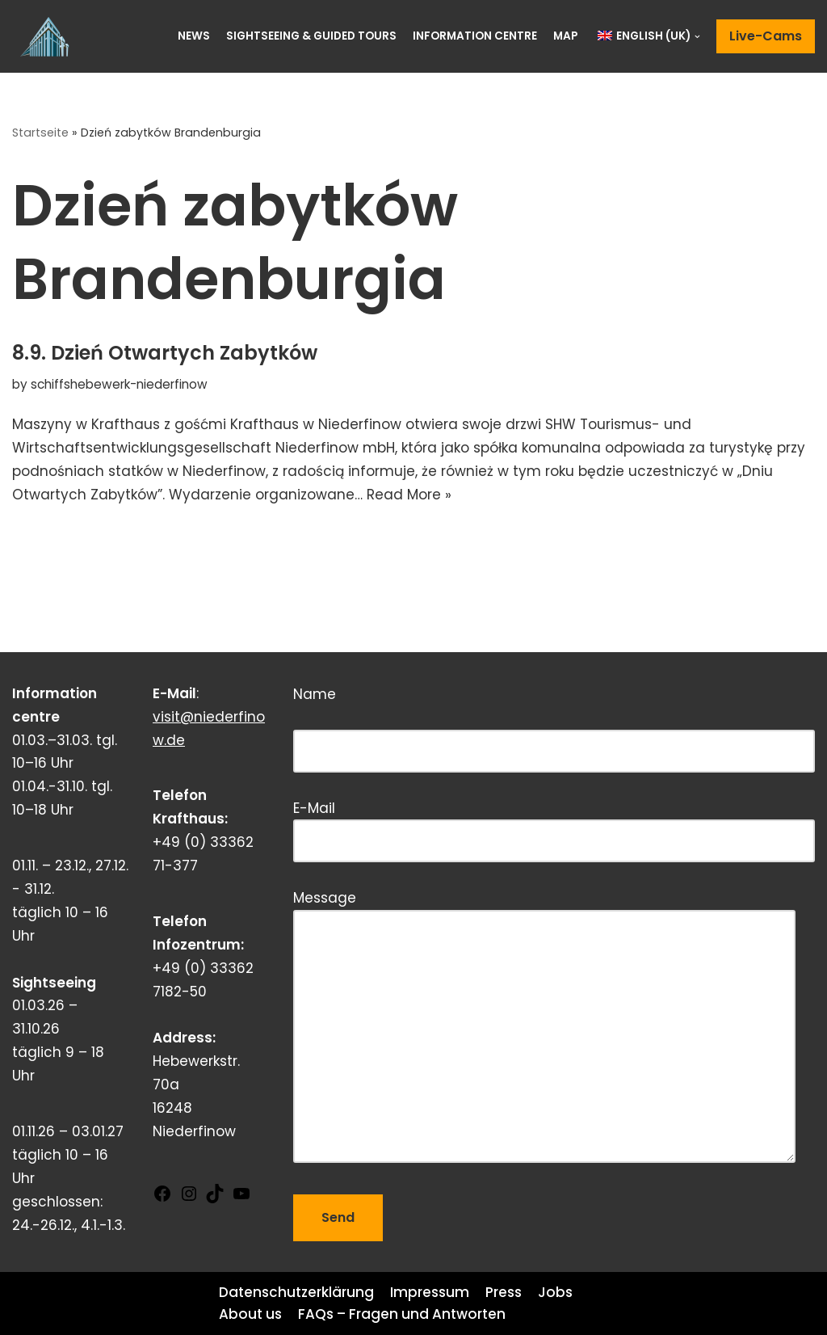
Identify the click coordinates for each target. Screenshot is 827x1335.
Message (544, 1028)
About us (250, 1314)
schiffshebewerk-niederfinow (119, 384)
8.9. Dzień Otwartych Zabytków (164, 352)
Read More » (409, 494)
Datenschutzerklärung (296, 1292)
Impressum (429, 1292)
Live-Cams (765, 36)
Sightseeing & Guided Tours (311, 36)
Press (503, 1292)
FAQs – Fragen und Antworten (402, 1314)
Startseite (40, 132)
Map (565, 36)
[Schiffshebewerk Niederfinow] (48, 36)
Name (554, 722)
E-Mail (554, 824)
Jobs (555, 1292)
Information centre (475, 36)
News (194, 36)
